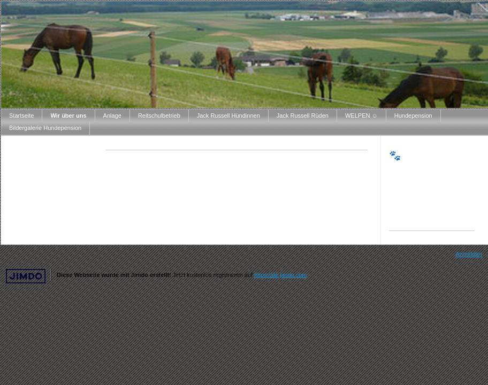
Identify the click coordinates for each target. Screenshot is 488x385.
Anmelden (468, 254)
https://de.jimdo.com (280, 275)
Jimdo (25, 276)
